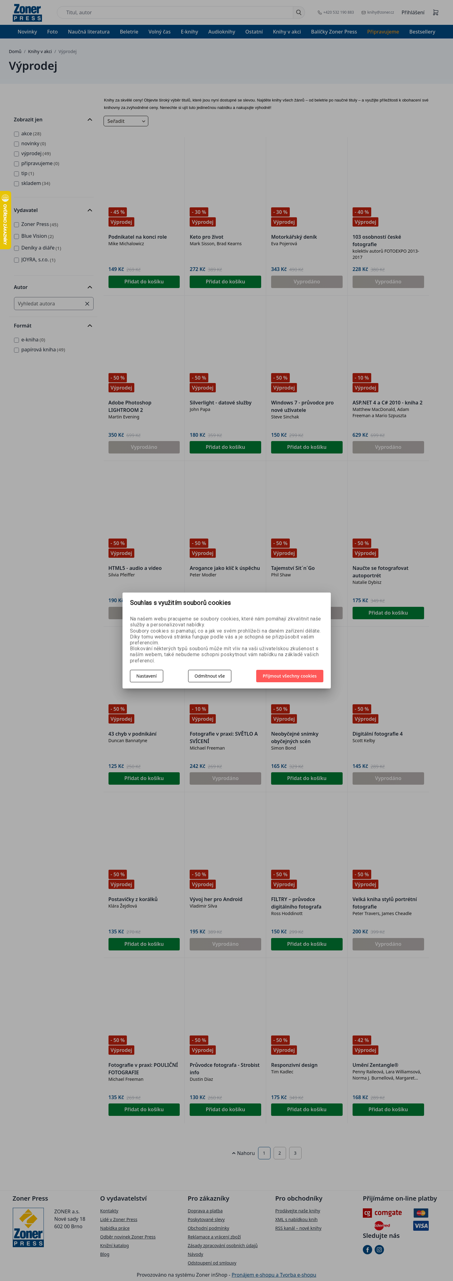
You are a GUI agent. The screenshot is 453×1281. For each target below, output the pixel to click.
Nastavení (146, 676)
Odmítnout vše (210, 676)
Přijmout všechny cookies (290, 676)
